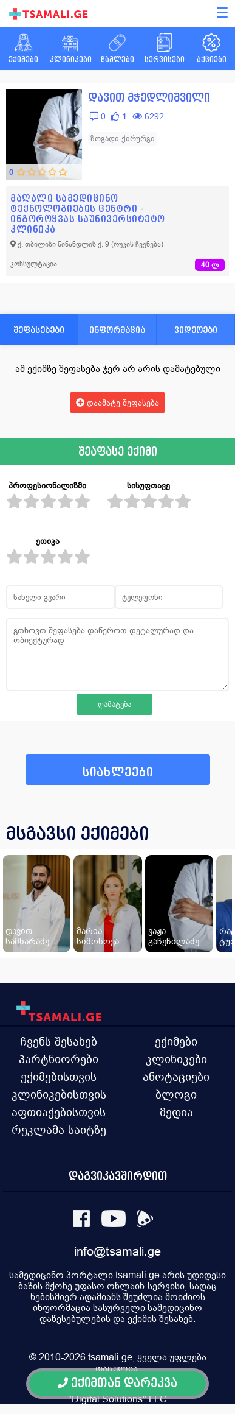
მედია (176, 1112)
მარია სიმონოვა (98, 936)
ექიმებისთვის (59, 1076)
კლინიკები (176, 1059)
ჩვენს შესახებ (59, 1041)
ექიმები (176, 1041)
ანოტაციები (176, 1076)
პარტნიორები (58, 1059)
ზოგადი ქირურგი (122, 138)
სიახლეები (118, 772)
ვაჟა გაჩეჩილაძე (173, 936)
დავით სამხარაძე (27, 936)
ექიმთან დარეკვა (117, 1383)
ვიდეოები (195, 329)
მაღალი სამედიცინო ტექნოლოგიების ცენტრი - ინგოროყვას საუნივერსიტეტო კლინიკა (87, 213)
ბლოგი (176, 1094)
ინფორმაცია (117, 329)
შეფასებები (38, 329)
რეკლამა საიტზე (59, 1129)
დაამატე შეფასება (117, 402)
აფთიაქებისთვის (59, 1112)
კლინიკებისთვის (59, 1094)
